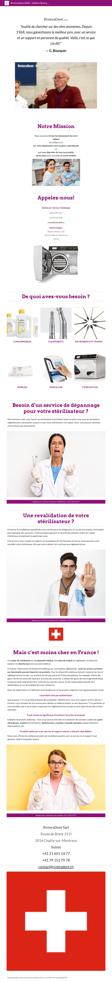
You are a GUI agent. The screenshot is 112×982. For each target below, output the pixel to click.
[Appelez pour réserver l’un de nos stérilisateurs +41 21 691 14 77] (56, 501)
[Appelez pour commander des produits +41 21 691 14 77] (56, 815)
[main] (56, 36)
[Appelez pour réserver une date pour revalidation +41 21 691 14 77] (56, 620)
